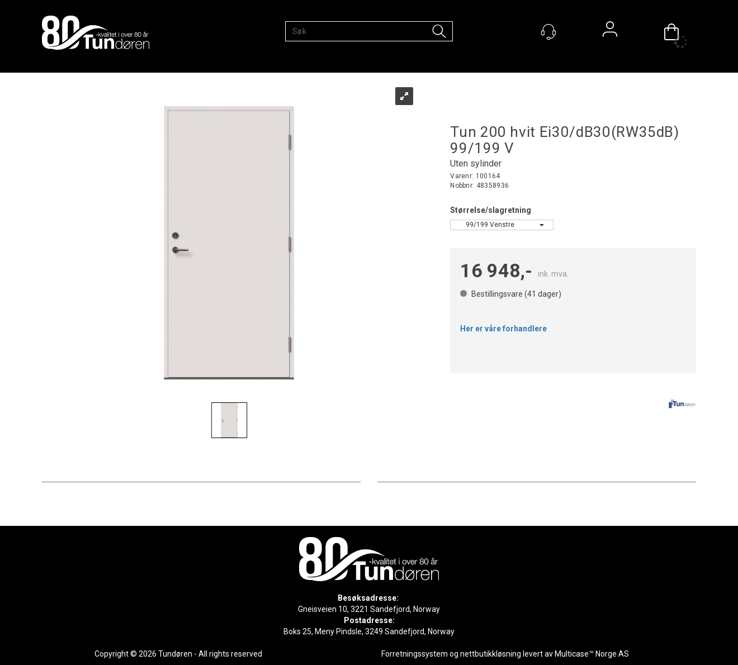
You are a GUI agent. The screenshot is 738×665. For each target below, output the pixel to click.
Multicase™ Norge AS (592, 653)
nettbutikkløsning (490, 653)
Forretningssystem (414, 653)
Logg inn (610, 31)
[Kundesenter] (548, 31)
